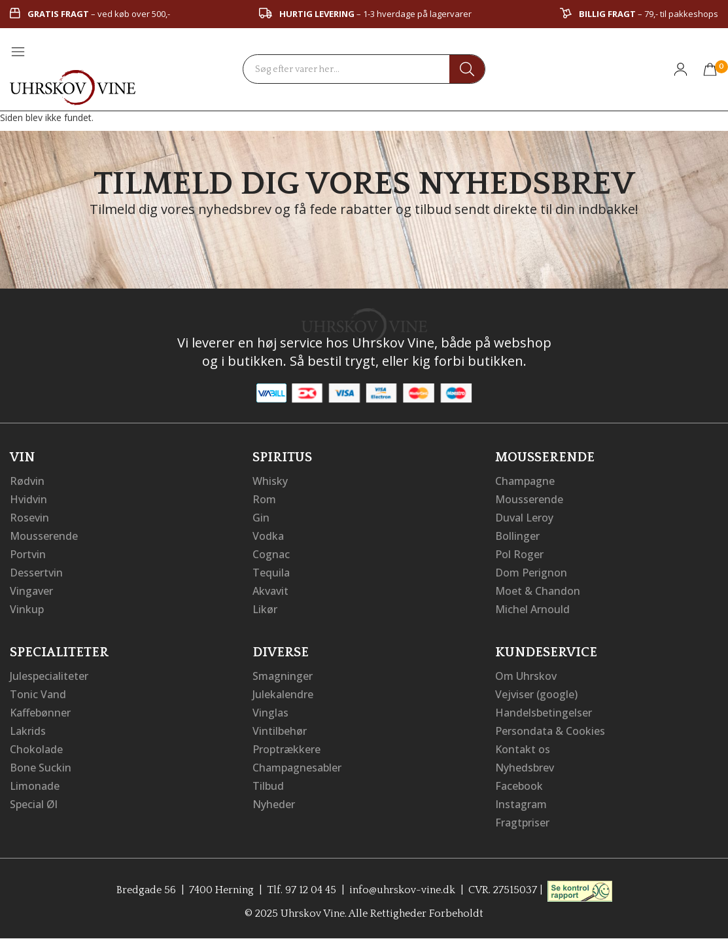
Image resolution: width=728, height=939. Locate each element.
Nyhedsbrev (524, 767)
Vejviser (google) (536, 694)
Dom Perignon (531, 572)
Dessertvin (36, 572)
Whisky (270, 481)
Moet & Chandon (537, 591)
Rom (264, 499)
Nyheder (273, 804)
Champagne (525, 481)
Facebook (519, 786)
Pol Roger (519, 554)
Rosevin (29, 517)
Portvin (28, 554)
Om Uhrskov (526, 676)
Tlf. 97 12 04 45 (301, 890)
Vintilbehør (279, 731)
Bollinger (517, 536)
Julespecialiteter (49, 676)
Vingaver (31, 591)
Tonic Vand (38, 694)
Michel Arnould (532, 609)
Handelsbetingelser (543, 712)
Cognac (271, 554)
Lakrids (28, 731)
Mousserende (44, 536)
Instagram (521, 804)
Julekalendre (282, 694)
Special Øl (34, 804)
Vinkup (27, 609)
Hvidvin (28, 499)
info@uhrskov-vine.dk (402, 890)
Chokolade (36, 749)
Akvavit (270, 591)
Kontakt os (522, 749)
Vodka (268, 536)
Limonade (35, 786)
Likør (264, 609)
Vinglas (270, 712)
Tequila (271, 572)
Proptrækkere (286, 749)
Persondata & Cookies (550, 731)
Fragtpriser (522, 822)
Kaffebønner (40, 712)
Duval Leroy (524, 517)
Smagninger (282, 676)
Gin (260, 517)
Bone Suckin (40, 767)
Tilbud (268, 786)
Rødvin (27, 481)
